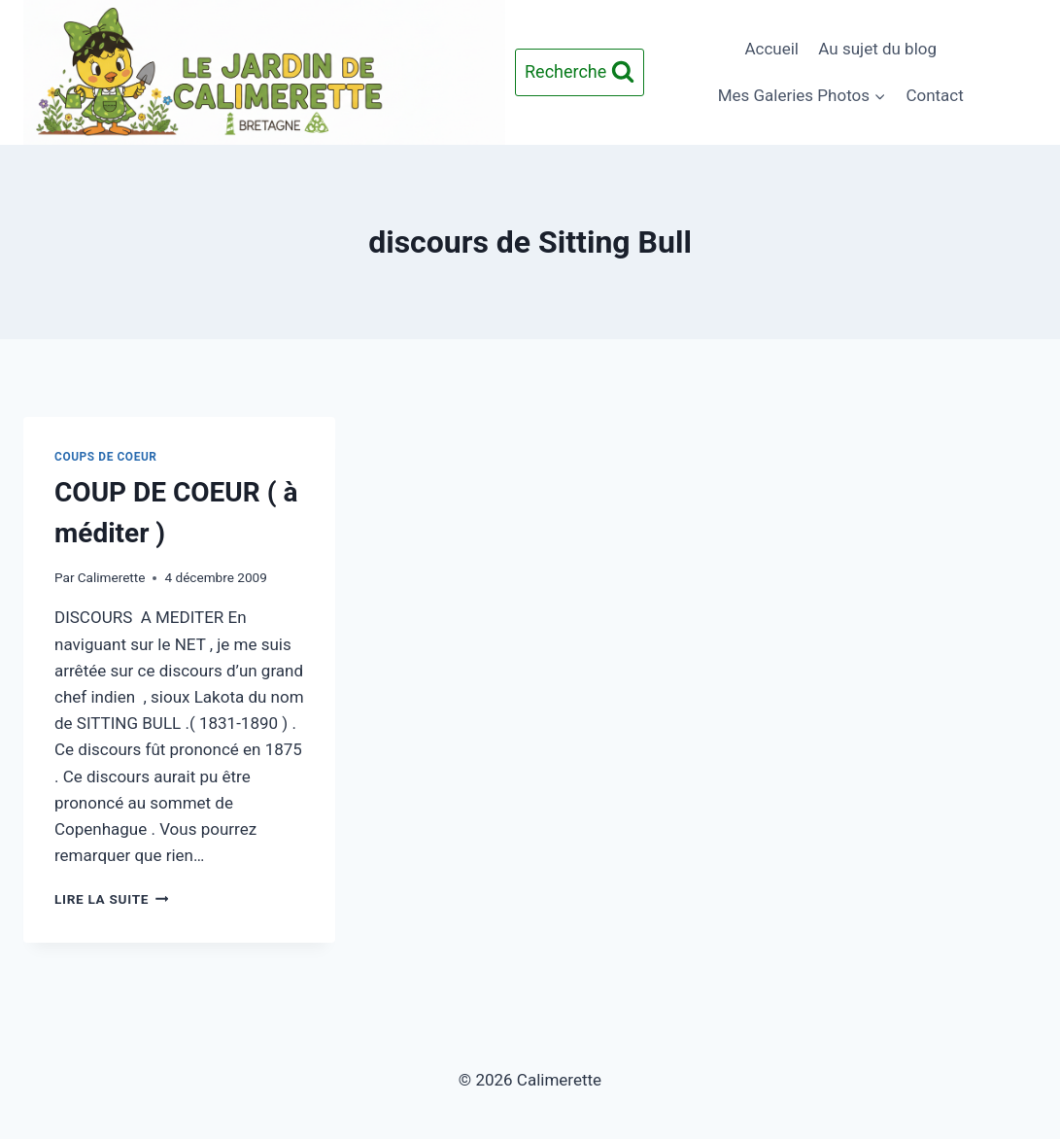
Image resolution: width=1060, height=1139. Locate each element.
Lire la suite (111, 899)
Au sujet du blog (877, 48)
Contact (934, 95)
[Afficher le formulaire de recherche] (579, 72)
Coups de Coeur (105, 457)
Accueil (771, 48)
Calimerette (112, 577)
